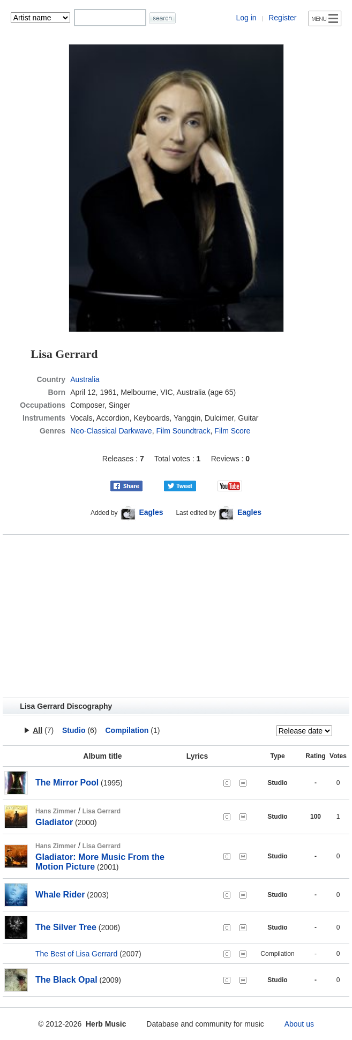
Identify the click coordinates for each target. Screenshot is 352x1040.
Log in (246, 17)
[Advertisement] (176, 616)
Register (282, 17)
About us (299, 1024)
